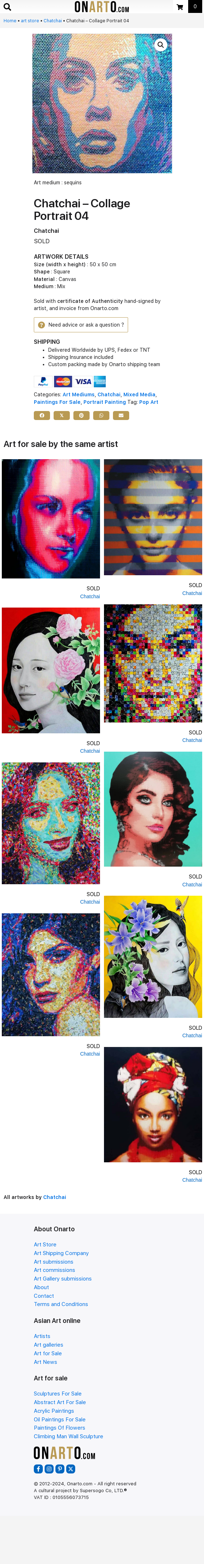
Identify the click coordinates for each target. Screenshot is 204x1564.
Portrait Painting (104, 402)
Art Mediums (79, 394)
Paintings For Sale (57, 402)
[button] (160, 44)
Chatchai (53, 20)
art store (30, 20)
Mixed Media (139, 394)
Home (10, 20)
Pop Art (148, 402)
